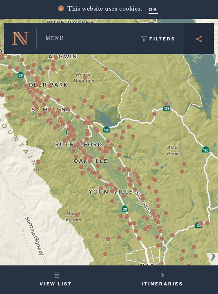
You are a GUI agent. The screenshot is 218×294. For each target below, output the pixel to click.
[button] (91, 107)
